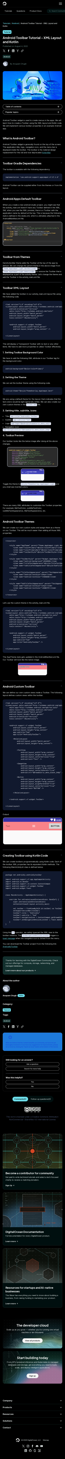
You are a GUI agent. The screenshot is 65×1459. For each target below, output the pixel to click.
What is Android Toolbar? (19, 138)
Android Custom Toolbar (19, 685)
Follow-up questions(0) (41, 1098)
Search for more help (32, 1067)
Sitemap (46, 1439)
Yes (32, 1081)
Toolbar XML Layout (16, 287)
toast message (9, 937)
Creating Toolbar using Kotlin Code (25, 854)
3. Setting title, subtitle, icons (19, 410)
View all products (32, 1339)
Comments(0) (20, 1098)
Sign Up (10, 1184)
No (32, 1085)
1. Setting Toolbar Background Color (23, 352)
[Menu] (60, 3)
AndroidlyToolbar (10, 945)
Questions (21, 11)
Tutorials (8, 11)
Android (15, 23)
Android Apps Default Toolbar (22, 198)
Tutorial (7, 32)
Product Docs (36, 11)
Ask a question (32, 1063)
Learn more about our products (20, 969)
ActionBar (46, 152)
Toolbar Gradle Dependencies (22, 163)
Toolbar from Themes (16, 256)
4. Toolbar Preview (13, 434)
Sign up (32, 1374)
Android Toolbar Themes (18, 520)
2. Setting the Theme (14, 377)
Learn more (12, 1240)
